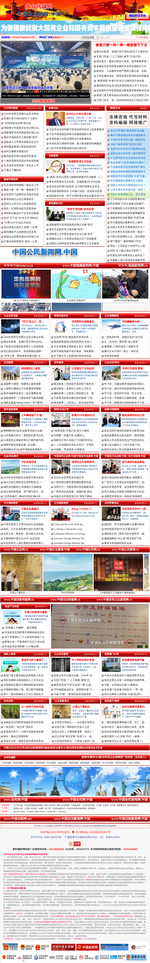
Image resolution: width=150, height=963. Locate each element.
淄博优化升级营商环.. (83, 462)
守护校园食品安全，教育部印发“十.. (74, 689)
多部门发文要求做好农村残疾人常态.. (24, 675)
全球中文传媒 (26, 9)
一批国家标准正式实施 (78, 161)
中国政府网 (75, 805)
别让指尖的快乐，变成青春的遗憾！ (23, 351)
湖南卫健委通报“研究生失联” (126, 144)
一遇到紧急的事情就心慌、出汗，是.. (124, 722)
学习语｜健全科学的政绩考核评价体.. (124, 388)
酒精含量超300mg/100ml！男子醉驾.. (23, 402)
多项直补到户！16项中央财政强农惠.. (24, 731)
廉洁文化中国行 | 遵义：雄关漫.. (122, 351)
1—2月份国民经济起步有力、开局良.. (74, 444)
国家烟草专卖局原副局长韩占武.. (22, 132)
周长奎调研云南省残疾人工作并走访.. (24, 680)
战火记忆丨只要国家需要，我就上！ (75, 731)
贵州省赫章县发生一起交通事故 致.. (23, 393)
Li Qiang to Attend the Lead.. (68, 529)
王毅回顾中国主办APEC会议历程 (21, 538)
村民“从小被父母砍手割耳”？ (126, 254)
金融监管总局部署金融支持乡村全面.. (24, 722)
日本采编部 (51, 763)
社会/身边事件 (11, 456)
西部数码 (91, 808)
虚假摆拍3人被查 (30, 368)
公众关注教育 (61, 654)
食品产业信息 (12, 606)
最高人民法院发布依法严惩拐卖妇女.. (124, 440)
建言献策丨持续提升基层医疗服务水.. (74, 384)
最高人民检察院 (63, 805)
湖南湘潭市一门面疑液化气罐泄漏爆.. (24, 398)
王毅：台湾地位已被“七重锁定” (121, 684)
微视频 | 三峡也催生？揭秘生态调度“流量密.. (84, 96)
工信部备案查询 (58, 808)
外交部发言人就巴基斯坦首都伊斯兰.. (24, 543)
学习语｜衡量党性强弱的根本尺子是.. (124, 402)
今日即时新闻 (11, 108)
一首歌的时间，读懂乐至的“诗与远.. (124, 337)
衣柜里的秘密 (111, 356)
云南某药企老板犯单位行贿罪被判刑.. (24, 440)
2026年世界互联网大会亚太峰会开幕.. (24, 337)
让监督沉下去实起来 (83, 368)
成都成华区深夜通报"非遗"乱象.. (128, 176)
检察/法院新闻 (112, 409)
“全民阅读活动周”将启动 (17, 123)
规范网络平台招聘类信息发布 (20, 232)
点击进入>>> (58, 37)
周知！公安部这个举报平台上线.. (128, 249)
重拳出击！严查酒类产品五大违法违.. (25, 641)
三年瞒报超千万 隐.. (32, 415)
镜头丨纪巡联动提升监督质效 (20, 208)
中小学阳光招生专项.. (83, 660)
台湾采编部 (29, 763)
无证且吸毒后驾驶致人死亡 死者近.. (73, 346)
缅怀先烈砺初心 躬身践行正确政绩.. (23, 487)
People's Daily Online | (36, 811)
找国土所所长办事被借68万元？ (127, 185)
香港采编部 (17, 763)
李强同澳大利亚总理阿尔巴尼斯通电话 (70, 138)
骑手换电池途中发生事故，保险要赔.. (74, 351)
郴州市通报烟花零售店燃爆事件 (127, 135)
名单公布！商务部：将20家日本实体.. (24, 533)
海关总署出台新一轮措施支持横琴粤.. (124, 680)
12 (74, 91)
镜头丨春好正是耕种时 (15, 736)
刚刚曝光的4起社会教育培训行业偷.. (23, 430)
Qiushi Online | (20, 811)
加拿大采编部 (134, 763)
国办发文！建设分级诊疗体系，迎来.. (124, 727)
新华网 (34, 808)
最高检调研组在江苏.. (134, 415)
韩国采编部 (84, 763)
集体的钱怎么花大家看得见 (19, 199)
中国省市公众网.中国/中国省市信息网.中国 (76, 456)
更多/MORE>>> (96, 108)
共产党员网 (18, 805)
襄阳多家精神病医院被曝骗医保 (127, 171)
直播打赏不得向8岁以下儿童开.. (21, 118)
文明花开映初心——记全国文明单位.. (75, 722)
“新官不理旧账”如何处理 (80, 209)
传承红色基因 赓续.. (133, 368)
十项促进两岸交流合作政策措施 (21, 160)
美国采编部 (40, 763)
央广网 (47, 808)
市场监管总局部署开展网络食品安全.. (25, 632)
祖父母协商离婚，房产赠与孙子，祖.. (24, 491)
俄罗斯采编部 (121, 763)
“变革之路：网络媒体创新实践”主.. (22, 356)
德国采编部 (73, 763)
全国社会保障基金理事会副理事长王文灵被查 (74, 243)
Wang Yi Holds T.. (82, 508)
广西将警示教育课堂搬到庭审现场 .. (73, 482)
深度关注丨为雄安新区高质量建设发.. (74, 487)
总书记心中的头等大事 (78, 114)
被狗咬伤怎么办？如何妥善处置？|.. (123, 741)
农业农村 (8, 700)
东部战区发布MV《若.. (134, 508)
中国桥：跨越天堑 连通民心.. (70, 435)
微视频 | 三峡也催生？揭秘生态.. (122, 346)
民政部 (106, 805)
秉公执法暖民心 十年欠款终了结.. (122, 444)
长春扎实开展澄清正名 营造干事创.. (73, 496)
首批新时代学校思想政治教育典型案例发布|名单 (122, 90)
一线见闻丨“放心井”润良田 (18, 727)
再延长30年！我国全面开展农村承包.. (24, 741)
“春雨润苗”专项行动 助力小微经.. (72, 430)
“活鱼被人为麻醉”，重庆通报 (21, 627)
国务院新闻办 (133, 805)
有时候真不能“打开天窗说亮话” (121, 529)
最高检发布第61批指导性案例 (20, 156)
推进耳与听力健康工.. (33, 660)
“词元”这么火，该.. (32, 321)
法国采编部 (96, 763)
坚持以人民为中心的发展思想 (20, 203)
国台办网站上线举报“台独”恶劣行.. (123, 694)
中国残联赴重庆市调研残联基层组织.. (24, 684)
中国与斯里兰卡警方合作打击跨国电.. (24, 524)
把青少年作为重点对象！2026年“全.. (74, 675)
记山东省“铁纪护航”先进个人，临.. (74, 736)
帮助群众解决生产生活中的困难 (21, 213)
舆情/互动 (115, 108)
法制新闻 (53, 155)
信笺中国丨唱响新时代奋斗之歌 (72, 727)
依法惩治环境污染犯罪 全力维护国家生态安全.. (75, 186)
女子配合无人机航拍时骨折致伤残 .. (73, 356)
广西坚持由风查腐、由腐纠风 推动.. (73, 491)
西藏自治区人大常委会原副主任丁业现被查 (73, 238)
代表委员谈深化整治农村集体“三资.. (74, 398)
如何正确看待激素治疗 (16, 151)
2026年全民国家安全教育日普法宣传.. (24, 477)
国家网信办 (121, 805)
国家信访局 (18, 808)
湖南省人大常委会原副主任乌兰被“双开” (71, 234)
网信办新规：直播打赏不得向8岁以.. (23, 341)
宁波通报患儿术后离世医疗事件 (127, 167)
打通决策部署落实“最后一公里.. (21, 241)
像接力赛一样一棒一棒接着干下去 (121, 45)
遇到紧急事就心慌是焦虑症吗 (20, 146)
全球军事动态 (112, 503)
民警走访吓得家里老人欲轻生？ (127, 258)
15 (87, 91)
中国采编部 (6, 763)
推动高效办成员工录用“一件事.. (21, 227)
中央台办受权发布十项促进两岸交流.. (124, 675)
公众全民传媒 (11, 315)
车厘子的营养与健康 (35, 612)
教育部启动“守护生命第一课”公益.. (73, 684)
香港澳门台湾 (112, 654)
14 (83, 91)
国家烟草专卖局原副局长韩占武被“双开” (71, 224)
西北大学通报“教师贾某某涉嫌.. (127, 130)
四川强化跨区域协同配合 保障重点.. (124, 477)
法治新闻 (8, 362)
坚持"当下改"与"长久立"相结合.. (21, 218)
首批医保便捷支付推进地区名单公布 (124, 731)
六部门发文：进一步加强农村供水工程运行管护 (122, 100)
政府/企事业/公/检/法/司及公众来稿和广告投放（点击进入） (115, 757)
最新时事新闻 (11, 179)
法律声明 (58, 826)
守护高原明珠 (28, 462)
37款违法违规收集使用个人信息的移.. (24, 346)
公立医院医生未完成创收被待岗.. (128, 158)
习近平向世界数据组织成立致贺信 (68, 148)
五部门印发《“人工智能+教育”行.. (72, 680)
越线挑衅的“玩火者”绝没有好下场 (122, 538)
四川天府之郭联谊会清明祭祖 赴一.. (23, 482)
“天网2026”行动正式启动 (17, 222)
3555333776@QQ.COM (23, 37)
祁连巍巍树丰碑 (131, 321)
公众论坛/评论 (112, 362)
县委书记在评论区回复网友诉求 (127, 149)
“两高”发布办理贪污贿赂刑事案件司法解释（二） (76, 177)
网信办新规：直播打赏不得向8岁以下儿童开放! (122, 51)
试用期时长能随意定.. (83, 321)
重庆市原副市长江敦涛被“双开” (66, 229)
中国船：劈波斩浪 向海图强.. (70, 449)
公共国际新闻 (61, 503)
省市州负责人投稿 (33, 108)
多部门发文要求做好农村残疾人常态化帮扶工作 (122, 95)
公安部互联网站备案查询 (76, 808)
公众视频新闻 (112, 315)
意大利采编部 (108, 763)
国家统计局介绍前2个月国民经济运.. (74, 440)
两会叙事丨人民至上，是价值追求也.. (74, 402)
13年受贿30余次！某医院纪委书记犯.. (24, 435)
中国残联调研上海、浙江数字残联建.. (24, 689)
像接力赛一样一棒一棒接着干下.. (22, 189)
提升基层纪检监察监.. (134, 462)
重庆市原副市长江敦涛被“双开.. (21, 137)
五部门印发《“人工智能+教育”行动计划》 (119, 56)
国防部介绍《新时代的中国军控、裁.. (124, 533)
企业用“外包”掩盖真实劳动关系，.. (73, 337)
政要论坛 (53, 108)
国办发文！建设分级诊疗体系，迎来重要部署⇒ (122, 61)
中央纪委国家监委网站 (33, 805)
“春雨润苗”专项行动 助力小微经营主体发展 (120, 80)
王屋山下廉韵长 (12, 170)
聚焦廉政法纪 (56, 203)
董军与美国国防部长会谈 (118, 543)
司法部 (112, 805)
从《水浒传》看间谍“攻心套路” (14, 96)
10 (66, 91)
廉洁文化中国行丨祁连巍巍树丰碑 (46, 96)
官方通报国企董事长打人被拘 (126, 180)
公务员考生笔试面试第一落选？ (127, 189)
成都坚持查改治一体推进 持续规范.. (124, 496)
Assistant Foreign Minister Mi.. (69, 538)
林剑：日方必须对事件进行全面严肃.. (24, 529)
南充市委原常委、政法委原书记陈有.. (124, 487)
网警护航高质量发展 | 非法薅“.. (20, 444)
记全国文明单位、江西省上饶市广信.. (75, 741)
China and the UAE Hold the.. (69, 524)
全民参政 (58, 362)
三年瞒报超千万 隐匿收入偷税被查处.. (125, 591)
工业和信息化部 (88, 805)
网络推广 (144, 108)
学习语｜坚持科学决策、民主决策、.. (124, 393)
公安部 (99, 805)
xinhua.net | (52, 811)
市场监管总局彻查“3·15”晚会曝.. (22, 646)
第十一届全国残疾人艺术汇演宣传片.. (24, 694)
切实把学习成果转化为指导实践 (21, 194)
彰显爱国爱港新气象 (133, 660)
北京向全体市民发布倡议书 (69, 477)
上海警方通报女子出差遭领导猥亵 (22, 388)
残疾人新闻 (9, 654)
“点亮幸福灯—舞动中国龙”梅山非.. (22, 496)
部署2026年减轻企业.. (84, 415)
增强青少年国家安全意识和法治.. (22, 128)
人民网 (27, 808)
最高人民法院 (49, 805)
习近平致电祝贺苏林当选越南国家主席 (70, 134)
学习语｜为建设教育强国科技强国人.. (124, 384)
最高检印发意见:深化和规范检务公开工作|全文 (122, 85)
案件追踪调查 (11, 409)
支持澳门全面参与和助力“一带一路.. (124, 689)
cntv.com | (62, 811)
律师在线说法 (61, 315)
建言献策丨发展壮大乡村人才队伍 (72, 388)
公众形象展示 (62, 700)
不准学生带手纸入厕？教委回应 (127, 139)
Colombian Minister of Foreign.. (70, 533)
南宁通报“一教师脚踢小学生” (126, 244)
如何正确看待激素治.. (134, 706)
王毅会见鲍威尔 (30, 508)
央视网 (41, 808)
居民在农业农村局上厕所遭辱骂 (127, 153)
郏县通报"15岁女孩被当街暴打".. (128, 162)
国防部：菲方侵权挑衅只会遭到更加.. (124, 524)
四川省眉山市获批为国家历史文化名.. (124, 491)
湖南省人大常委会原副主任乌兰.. (22, 142)
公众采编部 (48, 826)
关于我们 (38, 826)
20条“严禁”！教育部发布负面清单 (72, 694)
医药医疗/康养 (112, 700)
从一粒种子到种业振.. (33, 706)
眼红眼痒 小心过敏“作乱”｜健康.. (122, 736)
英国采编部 (62, 763)
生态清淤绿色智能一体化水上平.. (22, 165)
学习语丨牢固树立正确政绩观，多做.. (124, 398)
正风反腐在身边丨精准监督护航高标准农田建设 (122, 76)
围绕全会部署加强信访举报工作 (21, 236)
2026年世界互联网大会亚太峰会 (21, 113)
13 (78, 91)
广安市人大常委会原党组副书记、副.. (124, 482)
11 (70, 91)
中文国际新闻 (11, 503)
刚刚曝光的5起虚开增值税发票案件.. (23, 449)
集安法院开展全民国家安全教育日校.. (124, 430)
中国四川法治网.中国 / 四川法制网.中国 (125, 456)
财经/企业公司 (61, 409)
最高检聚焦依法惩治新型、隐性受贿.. (124, 435)
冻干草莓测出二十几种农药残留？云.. (25, 637)
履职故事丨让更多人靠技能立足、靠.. (74, 393)
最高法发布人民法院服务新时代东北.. (124, 449)
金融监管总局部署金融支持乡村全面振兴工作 (121, 66)
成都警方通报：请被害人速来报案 (22, 384)
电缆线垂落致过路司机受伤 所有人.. (73, 341)
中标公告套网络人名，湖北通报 (127, 194)
